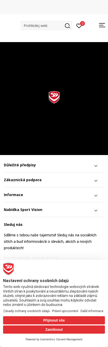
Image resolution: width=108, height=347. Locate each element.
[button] (46, 25)
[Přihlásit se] (79, 25)
